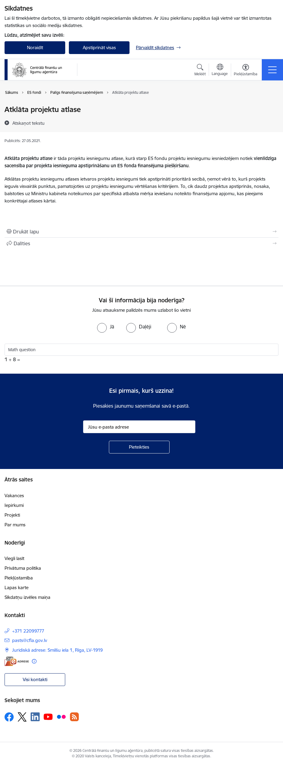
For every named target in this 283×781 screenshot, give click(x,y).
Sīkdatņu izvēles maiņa (27, 597)
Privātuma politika (23, 568)
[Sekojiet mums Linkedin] (35, 717)
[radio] (105, 326)
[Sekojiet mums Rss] (74, 716)
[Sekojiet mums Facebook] (9, 717)
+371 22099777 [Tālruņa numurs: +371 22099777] (28, 631)
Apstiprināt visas (99, 47)
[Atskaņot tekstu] (28, 123)
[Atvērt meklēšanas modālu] (200, 70)
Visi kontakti (35, 679)
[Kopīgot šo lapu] (141, 243)
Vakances (14, 495)
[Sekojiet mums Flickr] (61, 716)
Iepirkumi (14, 505)
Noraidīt (35, 47)
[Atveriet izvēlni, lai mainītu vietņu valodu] (220, 70)
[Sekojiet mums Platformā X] (22, 717)
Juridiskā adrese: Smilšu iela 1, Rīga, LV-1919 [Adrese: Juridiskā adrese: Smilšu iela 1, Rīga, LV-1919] (57, 650)
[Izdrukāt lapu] (141, 231)
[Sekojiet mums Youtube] (48, 716)
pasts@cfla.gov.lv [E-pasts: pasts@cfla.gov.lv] (29, 640)
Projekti (12, 515)
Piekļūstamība (19, 578)
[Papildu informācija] (34, 661)
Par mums (15, 525)
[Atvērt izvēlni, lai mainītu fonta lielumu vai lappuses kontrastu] (245, 70)
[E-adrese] (17, 661)
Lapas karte (17, 587)
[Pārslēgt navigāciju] (272, 69)
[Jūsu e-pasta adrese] (139, 426)
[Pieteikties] (139, 447)
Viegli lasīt (14, 558)
